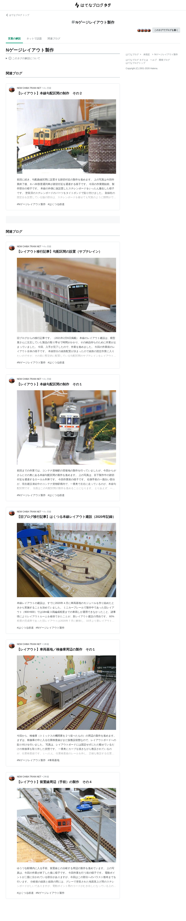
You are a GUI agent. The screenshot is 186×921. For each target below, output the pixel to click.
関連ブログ (54, 38)
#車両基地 (53, 760)
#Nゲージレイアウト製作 (31, 204)
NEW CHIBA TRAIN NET (29, 88)
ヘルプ (153, 60)
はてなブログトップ (135, 63)
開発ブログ (164, 60)
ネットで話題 (34, 38)
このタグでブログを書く (166, 30)
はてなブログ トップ (17, 15)
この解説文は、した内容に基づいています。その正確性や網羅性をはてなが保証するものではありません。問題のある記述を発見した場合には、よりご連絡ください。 (23, 58)
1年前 (46, 644)
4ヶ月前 (47, 88)
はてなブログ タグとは (137, 60)
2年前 (46, 776)
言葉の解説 (14, 38)
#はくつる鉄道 (56, 204)
